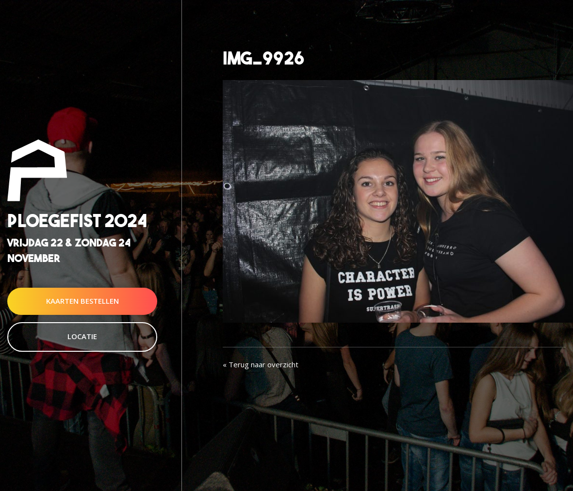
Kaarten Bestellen (82, 301)
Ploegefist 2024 (77, 221)
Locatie (82, 336)
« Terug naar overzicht (260, 364)
